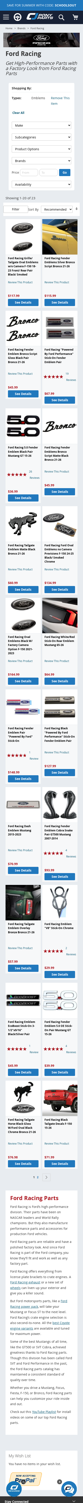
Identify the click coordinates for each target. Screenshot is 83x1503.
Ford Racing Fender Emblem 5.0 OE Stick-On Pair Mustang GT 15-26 (58, 1028)
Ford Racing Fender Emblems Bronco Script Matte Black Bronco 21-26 (57, 454)
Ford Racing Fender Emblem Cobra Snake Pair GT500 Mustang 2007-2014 (58, 832)
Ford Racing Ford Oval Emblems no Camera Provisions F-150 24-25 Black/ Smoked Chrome (59, 553)
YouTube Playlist (44, 1412)
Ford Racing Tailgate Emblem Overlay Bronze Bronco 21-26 (21, 928)
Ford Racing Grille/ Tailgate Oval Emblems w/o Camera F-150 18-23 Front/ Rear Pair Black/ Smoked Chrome (23, 268)
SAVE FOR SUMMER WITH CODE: (41, 5)
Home (9, 28)
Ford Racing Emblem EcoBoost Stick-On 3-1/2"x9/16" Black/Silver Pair (21, 1028)
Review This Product (20, 282)
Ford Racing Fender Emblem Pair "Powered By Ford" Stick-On (20, 734)
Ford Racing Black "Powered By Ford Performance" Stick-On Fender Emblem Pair (59, 734)
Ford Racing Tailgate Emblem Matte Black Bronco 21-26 (21, 549)
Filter (15, 209)
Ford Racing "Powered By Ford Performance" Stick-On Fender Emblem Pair (58, 356)
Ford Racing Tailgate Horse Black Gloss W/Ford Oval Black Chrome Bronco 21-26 (22, 1126)
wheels (15, 1288)
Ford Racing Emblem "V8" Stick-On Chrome (58, 926)
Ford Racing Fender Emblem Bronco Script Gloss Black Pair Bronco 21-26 (22, 356)
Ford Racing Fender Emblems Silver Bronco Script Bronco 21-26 (59, 262)
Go (65, 172)
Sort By (33, 209)
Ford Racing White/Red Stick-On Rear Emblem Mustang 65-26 (59, 641)
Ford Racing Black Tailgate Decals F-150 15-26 (58, 1124)
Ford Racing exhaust (25, 1282)
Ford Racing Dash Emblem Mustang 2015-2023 (19, 830)
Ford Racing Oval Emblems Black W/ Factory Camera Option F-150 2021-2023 (20, 645)
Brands (21, 28)
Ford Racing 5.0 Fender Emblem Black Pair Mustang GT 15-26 (23, 452)
